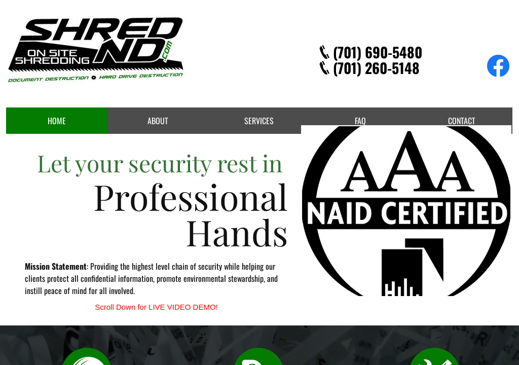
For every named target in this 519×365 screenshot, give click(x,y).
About (157, 121)
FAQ (360, 121)
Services (259, 121)
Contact (461, 121)
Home (57, 121)
